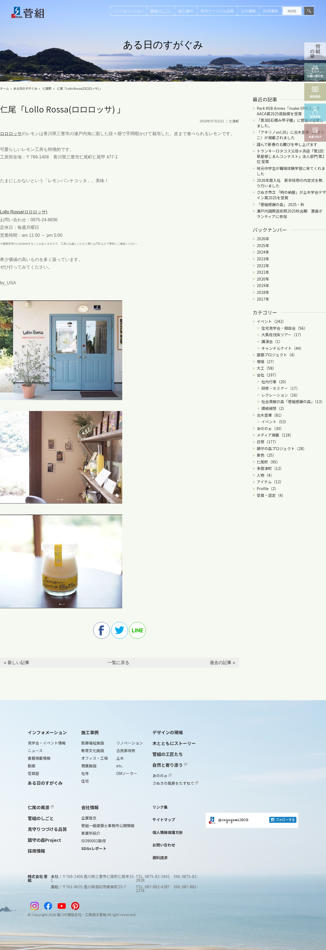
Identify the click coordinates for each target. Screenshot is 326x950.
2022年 (263, 265)
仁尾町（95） (268, 462)
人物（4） (265, 475)
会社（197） (267, 375)
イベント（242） (271, 321)
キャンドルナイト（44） (282, 348)
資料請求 (160, 857)
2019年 (263, 285)
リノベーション (129, 743)
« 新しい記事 (16, 662)
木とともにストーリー (174, 743)
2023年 (263, 258)
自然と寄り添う (169, 765)
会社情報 (248, 11)
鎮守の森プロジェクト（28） (282, 448)
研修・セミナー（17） (280, 388)
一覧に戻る (118, 662)
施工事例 (185, 11)
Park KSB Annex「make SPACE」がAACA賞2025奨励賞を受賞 (288, 110)
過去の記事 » (222, 662)
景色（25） (266, 455)
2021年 (263, 272)
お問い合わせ (163, 845)
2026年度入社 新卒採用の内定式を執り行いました (289, 182)
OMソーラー (126, 773)
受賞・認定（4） (271, 495)
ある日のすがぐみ (25, 88)
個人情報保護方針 (167, 832)
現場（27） (266, 361)
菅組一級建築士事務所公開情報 (107, 825)
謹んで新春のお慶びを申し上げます (287, 144)
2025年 (263, 245)
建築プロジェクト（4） (277, 354)
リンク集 (160, 807)
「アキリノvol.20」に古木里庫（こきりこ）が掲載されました (290, 134)
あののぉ (162, 775)
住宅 (85, 781)
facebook (101, 630)
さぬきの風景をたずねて (175, 783)
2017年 (263, 299)
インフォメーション (128, 11)
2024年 (263, 252)
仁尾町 (47, 88)
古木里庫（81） (270, 415)
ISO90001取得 (93, 840)
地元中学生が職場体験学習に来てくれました (291, 171)
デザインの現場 (167, 732)
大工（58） (266, 368)
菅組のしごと (160, 11)
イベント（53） (275, 421)
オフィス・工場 (94, 758)
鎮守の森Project (44, 840)
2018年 (263, 292)
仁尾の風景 (41, 807)
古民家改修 (125, 750)
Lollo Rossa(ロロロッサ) (23, 212)
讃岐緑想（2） (273, 408)
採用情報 (270, 11)
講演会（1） (272, 341)
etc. (119, 765)
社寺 (85, 773)
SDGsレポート (93, 848)
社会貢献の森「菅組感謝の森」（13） (293, 401)
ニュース (35, 750)
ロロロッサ (11, 133)
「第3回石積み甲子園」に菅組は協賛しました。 (290, 122)
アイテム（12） (270, 481)
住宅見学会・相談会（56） (284, 328)
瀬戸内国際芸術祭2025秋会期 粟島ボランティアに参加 (289, 213)
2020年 (263, 279)
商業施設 (88, 765)
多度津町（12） (270, 468)
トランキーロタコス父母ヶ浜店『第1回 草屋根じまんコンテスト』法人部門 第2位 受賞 (290, 156)
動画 (31, 765)
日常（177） (267, 441)
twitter (119, 630)
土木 (120, 758)
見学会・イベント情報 (47, 743)
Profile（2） (267, 488)
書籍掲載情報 (39, 758)
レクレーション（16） (280, 395)
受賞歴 (33, 773)
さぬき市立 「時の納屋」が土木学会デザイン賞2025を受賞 (291, 194)
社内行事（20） (275, 381)
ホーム (4, 88)
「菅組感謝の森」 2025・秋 (280, 204)
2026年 (263, 238)
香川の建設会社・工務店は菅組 (81, 914)
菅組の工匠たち (167, 754)
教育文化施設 (92, 750)
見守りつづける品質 (217, 11)
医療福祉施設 (92, 743)
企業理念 (88, 818)
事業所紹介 (90, 833)
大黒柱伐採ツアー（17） (282, 334)
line (137, 630)
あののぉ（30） (270, 428)
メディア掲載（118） (275, 435)
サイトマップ (163, 819)
